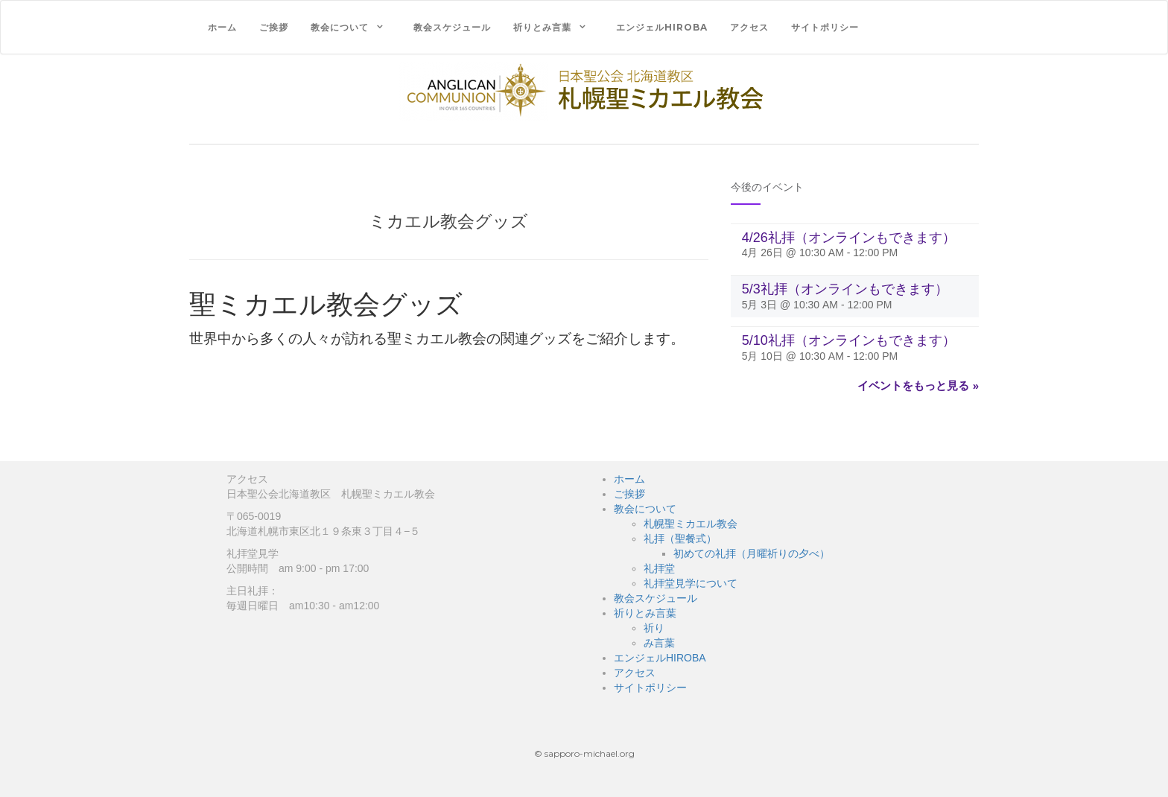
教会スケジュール (452, 27)
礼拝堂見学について (690, 583)
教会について (340, 27)
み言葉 (659, 643)
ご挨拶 (273, 27)
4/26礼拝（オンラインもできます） (849, 237)
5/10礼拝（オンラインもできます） (849, 340)
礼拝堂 (659, 568)
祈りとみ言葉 (542, 27)
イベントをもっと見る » (918, 385)
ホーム (222, 27)
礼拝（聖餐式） (680, 538)
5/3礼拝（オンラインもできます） (845, 289)
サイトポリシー (825, 27)
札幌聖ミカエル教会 (690, 524)
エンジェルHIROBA (662, 27)
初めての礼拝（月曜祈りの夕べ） (751, 553)
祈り (654, 628)
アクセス (749, 27)
